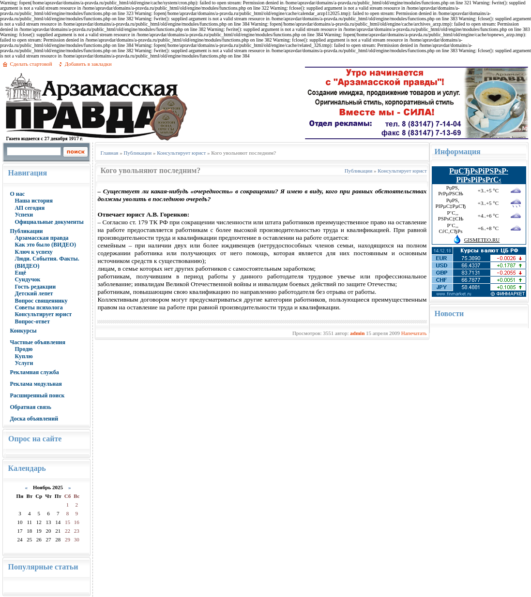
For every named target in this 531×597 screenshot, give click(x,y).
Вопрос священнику (41, 300)
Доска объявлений (34, 418)
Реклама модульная (35, 383)
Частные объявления (37, 342)
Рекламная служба (34, 372)
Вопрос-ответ (32, 321)
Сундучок (27, 279)
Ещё (20, 272)
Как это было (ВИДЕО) (45, 244)
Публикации (26, 231)
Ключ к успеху (33, 251)
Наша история (34, 200)
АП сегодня (30, 207)
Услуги (24, 363)
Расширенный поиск (37, 395)
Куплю (23, 356)
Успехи (24, 214)
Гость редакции (35, 286)
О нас (17, 193)
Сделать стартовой (31, 64)
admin (357, 333)
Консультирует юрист (43, 314)
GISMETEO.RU (482, 240)
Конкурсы (23, 330)
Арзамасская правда (41, 237)
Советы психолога (38, 307)
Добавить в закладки (88, 64)
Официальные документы (49, 221)
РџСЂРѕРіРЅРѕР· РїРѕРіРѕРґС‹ (478, 175)
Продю (23, 349)
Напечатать (414, 333)
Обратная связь (30, 407)
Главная (109, 153)
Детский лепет (34, 293)
